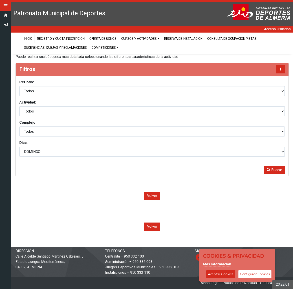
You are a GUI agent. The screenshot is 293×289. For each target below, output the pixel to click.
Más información (217, 264)
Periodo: (26, 82)
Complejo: (27, 122)
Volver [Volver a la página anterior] (152, 226)
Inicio (28, 38)
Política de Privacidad (240, 283)
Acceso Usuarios (277, 29)
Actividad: (27, 102)
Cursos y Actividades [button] (139, 38)
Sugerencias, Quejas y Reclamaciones (55, 47)
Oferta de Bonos (103, 38)
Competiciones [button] (104, 47)
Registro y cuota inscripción (61, 38)
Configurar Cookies (255, 274)
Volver (152, 196)
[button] (6, 4)
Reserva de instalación (183, 38)
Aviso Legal (210, 283)
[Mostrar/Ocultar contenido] (280, 69)
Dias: (23, 143)
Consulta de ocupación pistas (232, 38)
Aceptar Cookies (221, 274)
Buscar (274, 170)
